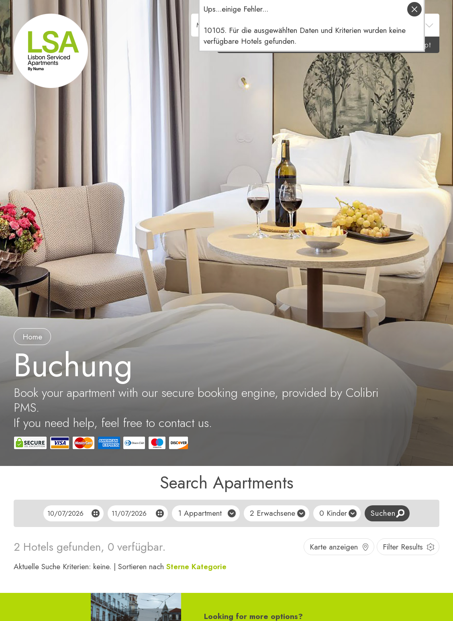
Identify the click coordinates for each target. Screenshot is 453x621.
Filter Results (403, 546)
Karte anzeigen (334, 546)
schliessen (414, 9)
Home (32, 336)
